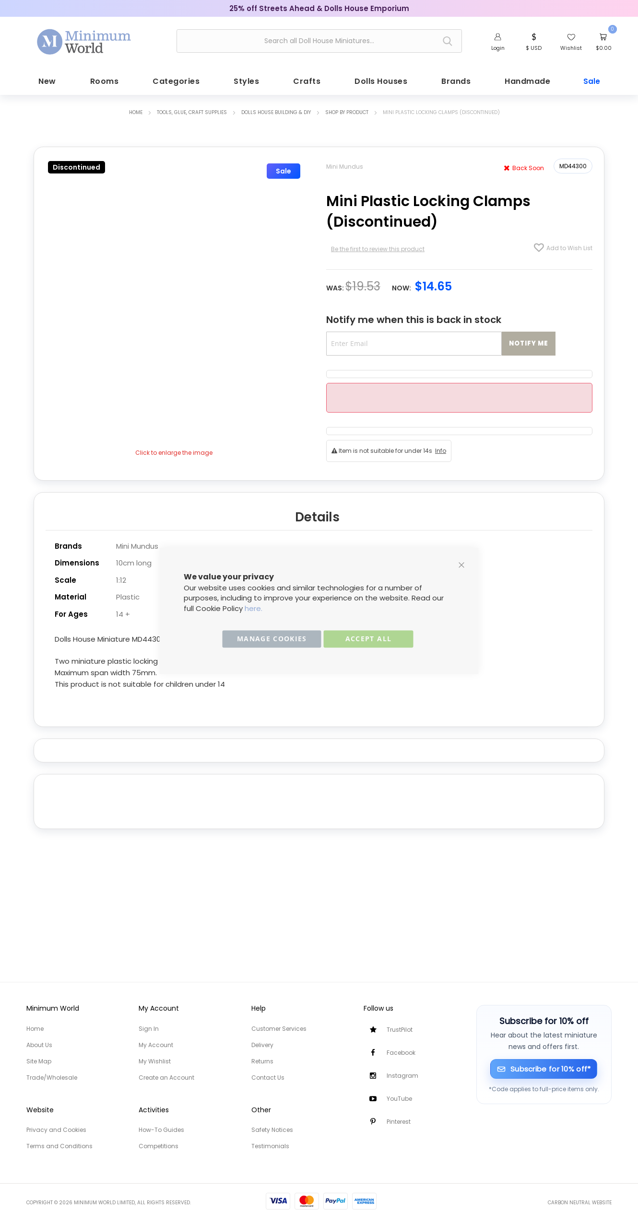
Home (135, 109)
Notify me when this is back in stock (413, 316)
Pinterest (399, 1122)
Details (317, 512)
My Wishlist (155, 1061)
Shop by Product (346, 109)
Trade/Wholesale (51, 1077)
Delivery (262, 1045)
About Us (39, 1045)
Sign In (149, 1029)
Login (498, 48)
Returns (262, 1061)
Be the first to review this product (378, 246)
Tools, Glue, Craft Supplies (192, 109)
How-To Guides (161, 1130)
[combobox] (319, 41)
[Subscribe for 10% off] (543, 1069)
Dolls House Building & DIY (276, 109)
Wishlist (571, 48)
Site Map (38, 1061)
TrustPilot (400, 1030)
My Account (156, 1045)
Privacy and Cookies (56, 1130)
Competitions (158, 1146)
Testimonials (270, 1146)
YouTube (399, 1099)
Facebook (401, 1053)
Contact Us (267, 1077)
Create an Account (166, 1077)
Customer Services (279, 1029)
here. (253, 608)
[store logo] (84, 39)
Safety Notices (272, 1130)
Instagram (402, 1076)
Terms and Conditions (59, 1146)
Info (440, 448)
